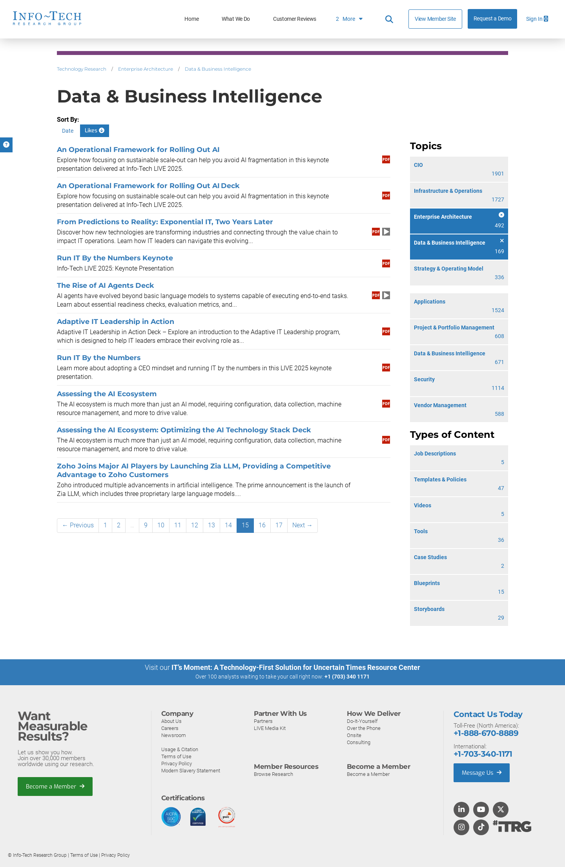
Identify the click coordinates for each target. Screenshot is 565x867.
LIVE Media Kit (270, 728)
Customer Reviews (294, 19)
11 (177, 525)
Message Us (482, 772)
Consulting (358, 742)
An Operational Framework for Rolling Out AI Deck (148, 185)
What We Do (236, 19)
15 (245, 525)
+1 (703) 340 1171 (347, 676)
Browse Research (273, 774)
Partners (263, 721)
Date (67, 131)
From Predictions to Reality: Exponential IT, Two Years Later (165, 222)
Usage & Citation (179, 749)
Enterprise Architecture (145, 69)
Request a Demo (493, 18)
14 (228, 525)
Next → (302, 525)
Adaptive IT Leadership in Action (115, 321)
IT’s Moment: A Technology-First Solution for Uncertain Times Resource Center (295, 667)
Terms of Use (176, 756)
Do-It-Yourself (362, 721)
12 (194, 525)
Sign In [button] (537, 19)
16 (262, 525)
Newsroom (173, 735)
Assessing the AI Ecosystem (107, 394)
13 (211, 525)
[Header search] (389, 19)
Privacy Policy (176, 763)
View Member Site (435, 19)
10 (160, 525)
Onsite (354, 735)
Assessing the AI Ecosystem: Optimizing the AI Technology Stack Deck (184, 430)
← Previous (78, 525)
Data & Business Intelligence (218, 69)
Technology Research (81, 69)
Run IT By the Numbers (98, 357)
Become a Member (55, 786)
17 (278, 525)
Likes (94, 130)
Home (191, 19)
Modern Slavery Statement (190, 770)
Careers (170, 728)
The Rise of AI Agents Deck (105, 285)
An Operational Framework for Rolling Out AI (138, 149)
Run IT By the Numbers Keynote (115, 258)
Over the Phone (364, 728)
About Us (171, 721)
